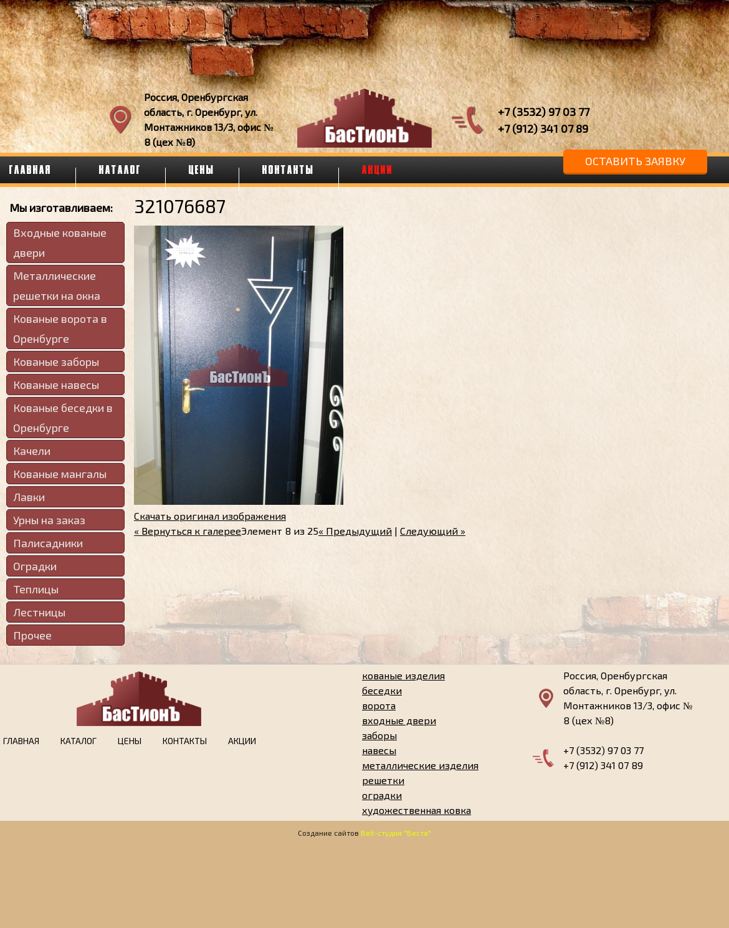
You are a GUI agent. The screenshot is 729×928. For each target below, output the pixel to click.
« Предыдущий (355, 531)
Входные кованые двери (60, 242)
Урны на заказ (49, 520)
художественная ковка (416, 810)
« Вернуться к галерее (187, 531)
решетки (383, 780)
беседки (382, 690)
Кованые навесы (56, 384)
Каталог (120, 169)
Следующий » (432, 531)
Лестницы (39, 612)
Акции (377, 169)
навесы (379, 750)
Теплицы (36, 589)
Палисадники (48, 543)
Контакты (288, 169)
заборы (379, 735)
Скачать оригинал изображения (210, 516)
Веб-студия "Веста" (396, 832)
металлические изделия (420, 765)
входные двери (399, 720)
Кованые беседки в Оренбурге (63, 417)
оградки (382, 795)
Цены (202, 169)
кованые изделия (403, 675)
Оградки (35, 566)
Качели (31, 450)
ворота (379, 705)
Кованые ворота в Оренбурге (60, 328)
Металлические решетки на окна (56, 285)
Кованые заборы (56, 361)
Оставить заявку (635, 161)
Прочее (32, 635)
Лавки (29, 497)
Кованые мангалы (60, 474)
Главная (21, 740)
